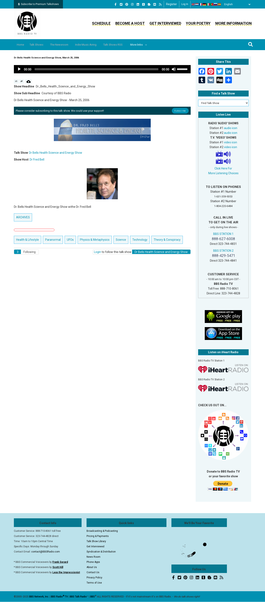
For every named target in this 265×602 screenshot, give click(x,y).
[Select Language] (236, 4)
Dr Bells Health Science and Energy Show (55, 152)
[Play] (19, 69)
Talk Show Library (96, 541)
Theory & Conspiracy (167, 239)
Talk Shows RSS (123, 44)
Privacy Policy (94, 577)
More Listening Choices (223, 173)
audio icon (230, 128)
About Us (92, 567)
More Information (233, 23)
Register (171, 4)
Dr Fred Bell (37, 159)
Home (21, 44)
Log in (184, 4)
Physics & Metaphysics (95, 239)
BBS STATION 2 (223, 250)
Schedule (101, 23)
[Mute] (174, 69)
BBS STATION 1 (223, 234)
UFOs (70, 239)
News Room (93, 556)
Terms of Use (94, 582)
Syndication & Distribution (101, 551)
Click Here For (223, 168)
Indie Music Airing (93, 44)
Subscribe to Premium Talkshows (38, 4)
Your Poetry (198, 23)
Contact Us (93, 572)
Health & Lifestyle (27, 239)
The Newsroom (64, 44)
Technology (139, 239)
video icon (230, 142)
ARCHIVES (23, 217)
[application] (102, 69)
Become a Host (130, 23)
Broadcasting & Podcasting (102, 530)
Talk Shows (39, 44)
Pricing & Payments (98, 536)
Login (97, 252)
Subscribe (180, 111)
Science (121, 239)
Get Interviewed (165, 23)
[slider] (96, 69)
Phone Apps (93, 562)
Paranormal (53, 239)
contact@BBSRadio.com (45, 551)
